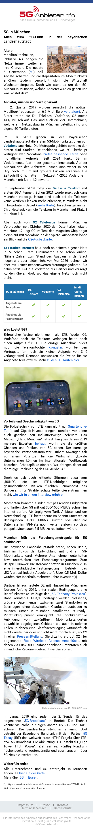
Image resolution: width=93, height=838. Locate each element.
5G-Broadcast (35, 721)
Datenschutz (63, 808)
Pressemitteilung (29, 636)
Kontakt (62, 805)
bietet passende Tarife (60, 154)
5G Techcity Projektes (68, 594)
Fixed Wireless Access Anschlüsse (51, 641)
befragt (40, 444)
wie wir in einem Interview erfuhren (38, 495)
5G (32, 72)
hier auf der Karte (32, 773)
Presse (45, 805)
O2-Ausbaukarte (40, 239)
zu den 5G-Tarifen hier (63, 360)
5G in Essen (28, 777)
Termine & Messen (33, 808)
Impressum (25, 805)
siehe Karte (45, 205)
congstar (55, 347)
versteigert (72, 112)
